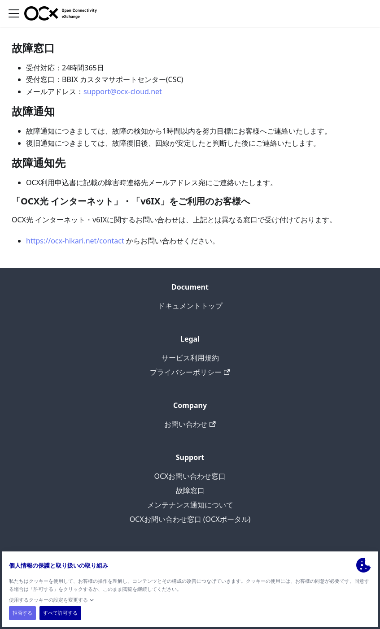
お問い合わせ (189, 424)
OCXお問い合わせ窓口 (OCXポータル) (190, 519)
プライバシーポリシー (190, 372)
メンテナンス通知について (190, 505)
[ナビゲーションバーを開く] (14, 13)
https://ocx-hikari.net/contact (75, 241)
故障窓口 (190, 490)
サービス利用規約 (190, 358)
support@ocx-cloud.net (122, 91)
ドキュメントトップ (190, 306)
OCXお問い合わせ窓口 (190, 476)
